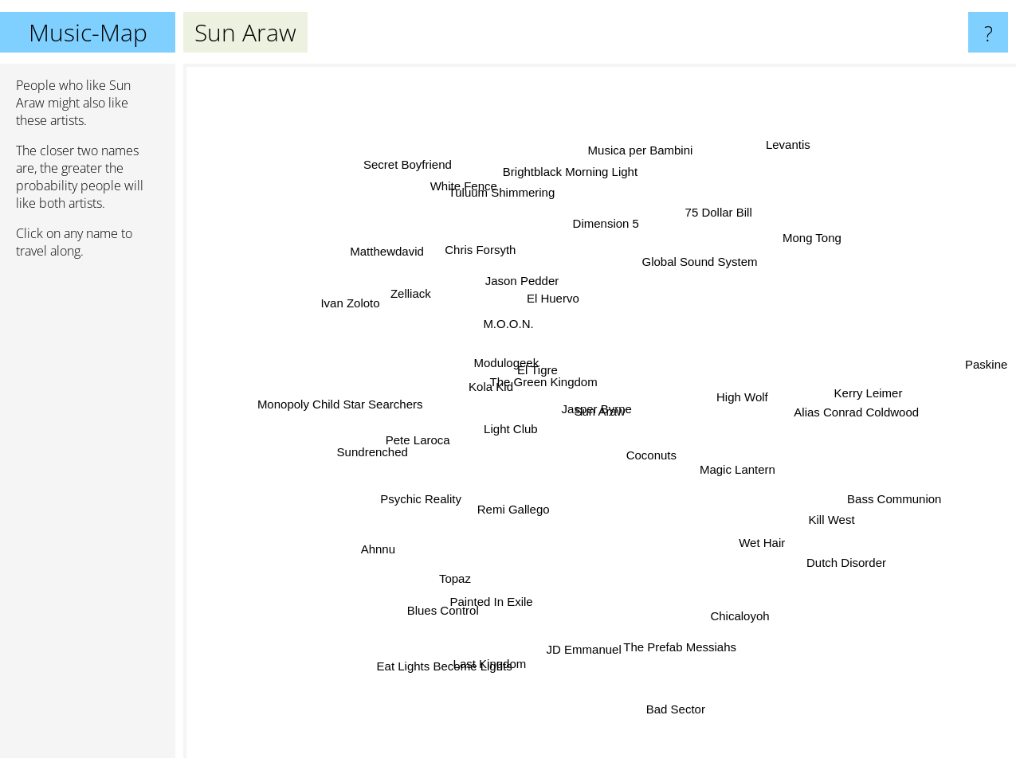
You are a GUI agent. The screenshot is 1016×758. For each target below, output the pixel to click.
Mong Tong (787, 257)
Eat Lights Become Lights (421, 656)
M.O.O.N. (510, 331)
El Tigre (543, 381)
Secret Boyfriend (424, 191)
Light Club (498, 455)
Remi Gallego (510, 511)
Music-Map (88, 32)
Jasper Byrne (619, 402)
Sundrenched (395, 446)
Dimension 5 (604, 244)
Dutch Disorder (818, 546)
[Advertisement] (87, 515)
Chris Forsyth (488, 268)
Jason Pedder (525, 284)
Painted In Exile (502, 589)
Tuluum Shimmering (510, 216)
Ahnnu (401, 538)
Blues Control (458, 588)
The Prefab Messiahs (672, 627)
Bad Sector (666, 690)
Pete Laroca (416, 427)
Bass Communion (892, 491)
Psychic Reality (435, 487)
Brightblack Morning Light (572, 193)
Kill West (838, 515)
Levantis (772, 168)
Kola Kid (488, 390)
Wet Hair (747, 528)
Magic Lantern (747, 465)
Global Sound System (697, 263)
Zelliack (408, 287)
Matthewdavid (411, 264)
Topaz (468, 563)
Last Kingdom (502, 635)
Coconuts (679, 483)
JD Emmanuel (581, 623)
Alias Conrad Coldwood (827, 411)
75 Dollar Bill (707, 233)
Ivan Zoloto (376, 314)
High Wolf (751, 376)
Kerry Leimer (837, 393)
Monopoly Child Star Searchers (363, 405)
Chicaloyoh (741, 619)
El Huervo (542, 263)
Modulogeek (487, 361)
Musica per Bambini (634, 179)
